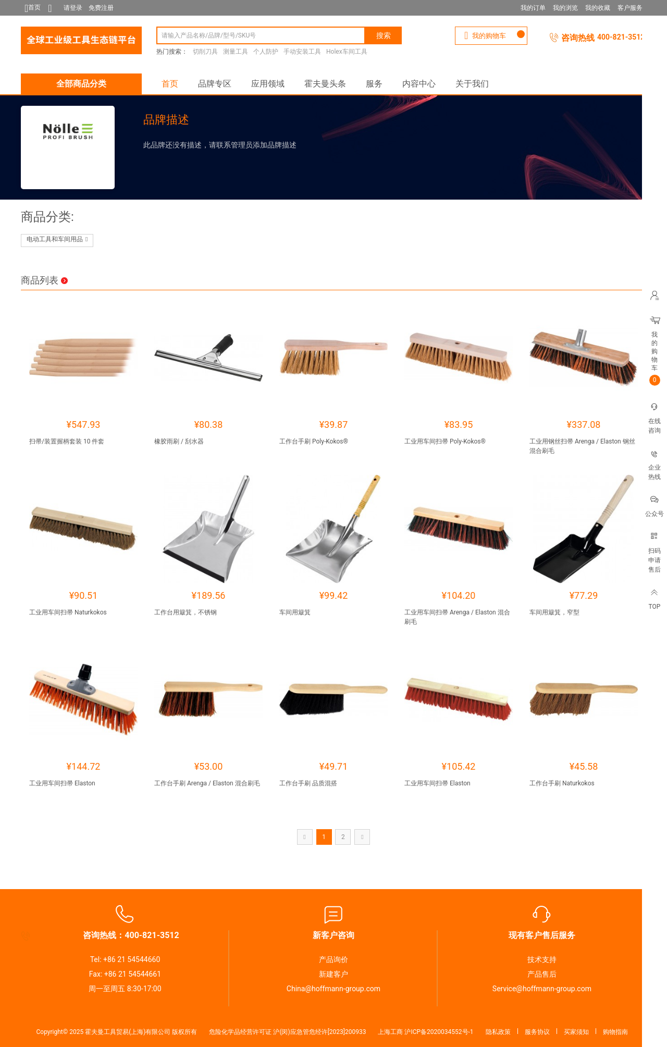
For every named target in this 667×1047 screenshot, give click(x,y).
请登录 (73, 7)
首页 (170, 84)
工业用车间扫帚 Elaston (62, 783)
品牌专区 (214, 84)
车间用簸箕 (295, 612)
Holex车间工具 (346, 51)
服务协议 (537, 1032)
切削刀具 (205, 51)
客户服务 (630, 7)
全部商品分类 (81, 84)
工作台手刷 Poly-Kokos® (313, 441)
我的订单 (533, 7)
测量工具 (235, 51)
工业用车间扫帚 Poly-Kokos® (445, 441)
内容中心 (419, 84)
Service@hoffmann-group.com (541, 988)
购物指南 (615, 1032)
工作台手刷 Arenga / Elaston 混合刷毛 (207, 783)
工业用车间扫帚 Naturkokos (68, 612)
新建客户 (333, 974)
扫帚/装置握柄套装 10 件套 (66, 441)
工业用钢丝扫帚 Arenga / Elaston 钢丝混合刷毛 (582, 446)
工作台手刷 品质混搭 (308, 783)
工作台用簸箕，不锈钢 (185, 612)
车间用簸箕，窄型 (554, 612)
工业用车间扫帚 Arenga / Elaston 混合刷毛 (457, 617)
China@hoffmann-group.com (333, 988)
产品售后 (542, 974)
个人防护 (265, 51)
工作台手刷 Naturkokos (562, 783)
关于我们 (472, 84)
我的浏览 (565, 7)
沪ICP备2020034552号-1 (438, 1032)
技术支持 (542, 959)
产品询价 (333, 959)
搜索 (383, 35)
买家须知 (576, 1032)
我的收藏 (597, 7)
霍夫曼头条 (325, 84)
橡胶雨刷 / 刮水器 (179, 441)
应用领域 (268, 84)
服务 (374, 84)
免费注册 (101, 7)
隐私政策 (498, 1032)
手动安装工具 (302, 51)
